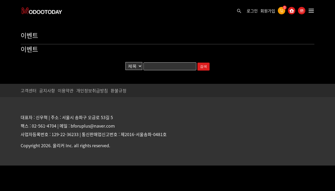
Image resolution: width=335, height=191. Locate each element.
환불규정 (118, 90)
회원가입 (267, 11)
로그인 (252, 11)
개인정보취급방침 (92, 90)
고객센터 (29, 90)
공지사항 (47, 90)
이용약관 (66, 90)
